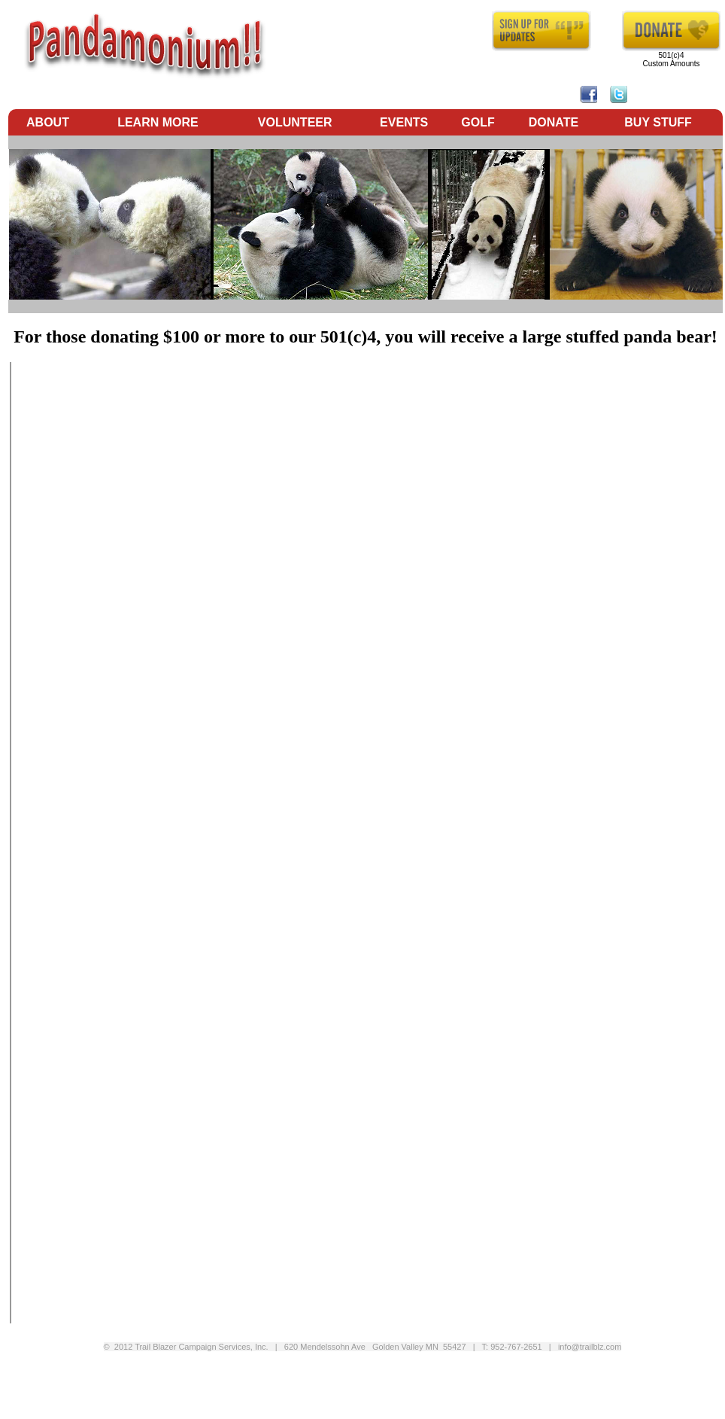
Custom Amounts (670, 63)
